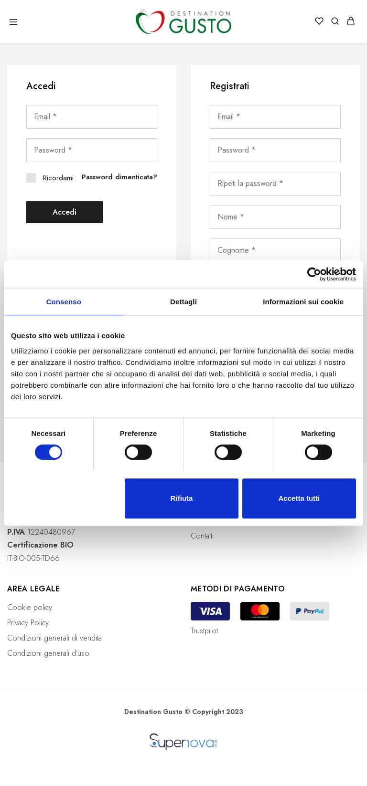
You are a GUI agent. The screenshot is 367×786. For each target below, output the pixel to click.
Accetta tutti (299, 498)
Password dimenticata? (119, 177)
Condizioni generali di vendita (54, 637)
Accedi (64, 212)
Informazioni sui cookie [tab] (303, 302)
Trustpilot (204, 630)
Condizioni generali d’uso (48, 653)
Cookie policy (29, 607)
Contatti (202, 535)
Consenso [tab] (63, 302)
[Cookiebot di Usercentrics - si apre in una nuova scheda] (314, 274)
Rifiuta (182, 498)
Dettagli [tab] (183, 302)
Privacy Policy (28, 622)
